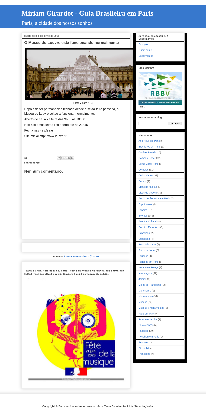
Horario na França (148, 267)
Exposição (144, 238)
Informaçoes (49, 162)
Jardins (142, 279)
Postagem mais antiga (110, 247)
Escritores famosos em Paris (154, 198)
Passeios (144, 330)
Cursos (142, 181)
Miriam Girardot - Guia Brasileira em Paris (87, 13)
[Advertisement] (75, 211)
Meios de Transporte (150, 284)
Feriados (143, 256)
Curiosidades (146, 175)
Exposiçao (144, 233)
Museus (143, 302)
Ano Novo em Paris (149, 140)
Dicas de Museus (148, 186)
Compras (144, 169)
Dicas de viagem (148, 192)
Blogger (158, 406)
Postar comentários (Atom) (81, 256)
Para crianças (146, 325)
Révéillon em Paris (149, 336)
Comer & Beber (147, 158)
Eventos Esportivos (149, 227)
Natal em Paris (147, 313)
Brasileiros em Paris (149, 146)
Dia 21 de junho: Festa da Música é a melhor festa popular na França (72, 265)
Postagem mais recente (42, 247)
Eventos (143, 215)
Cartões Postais (147, 152)
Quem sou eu (146, 50)
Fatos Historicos (147, 244)
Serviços (143, 44)
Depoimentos (146, 55)
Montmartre (145, 290)
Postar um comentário (43, 177)
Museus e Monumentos (151, 307)
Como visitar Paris (149, 163)
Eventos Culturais (148, 221)
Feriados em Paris (149, 261)
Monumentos (146, 296)
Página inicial (77, 247)
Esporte (143, 210)
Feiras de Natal (147, 250)
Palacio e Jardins (148, 319)
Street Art (144, 348)
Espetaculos (145, 204)
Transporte (144, 353)
